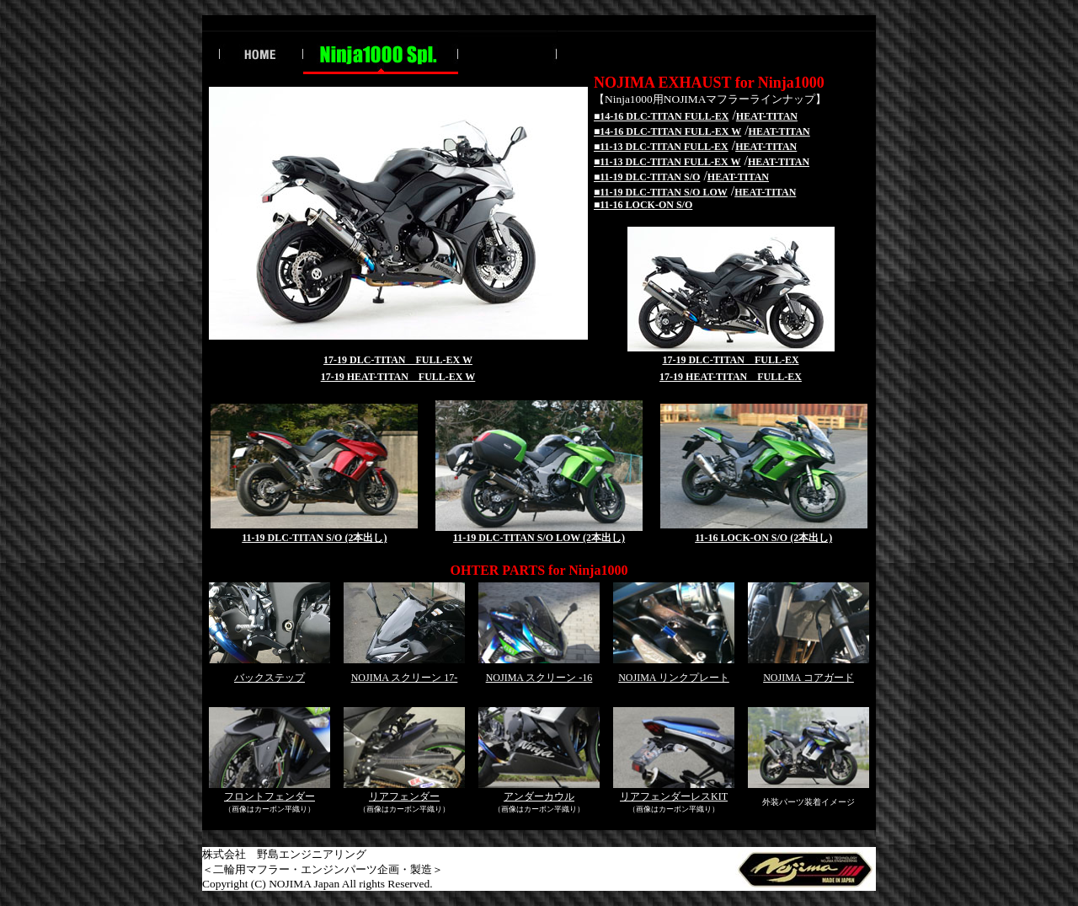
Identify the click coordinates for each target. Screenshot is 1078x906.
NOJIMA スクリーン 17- (404, 678)
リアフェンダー (404, 796)
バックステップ (269, 678)
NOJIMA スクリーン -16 (539, 678)
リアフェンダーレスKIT (674, 796)
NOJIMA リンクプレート (673, 678)
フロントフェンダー (269, 796)
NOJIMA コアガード (808, 678)
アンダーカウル (539, 796)
